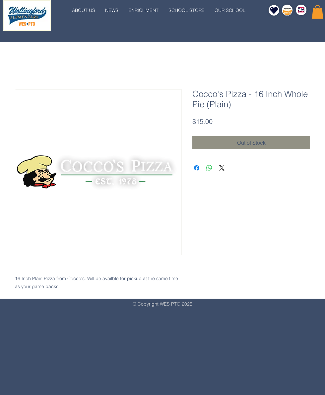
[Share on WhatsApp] (209, 168)
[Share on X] (222, 168)
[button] (317, 12)
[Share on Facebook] (197, 168)
